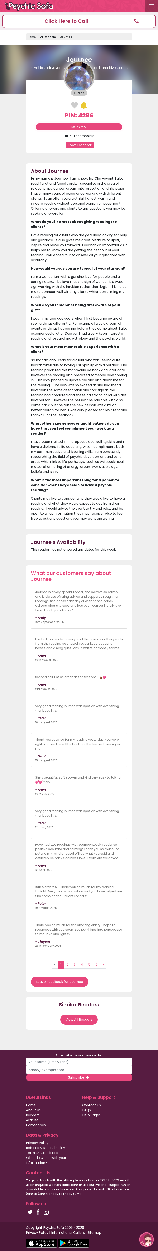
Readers (32, 1115)
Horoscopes (36, 1125)
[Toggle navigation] (151, 6)
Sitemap (94, 1232)
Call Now (79, 127)
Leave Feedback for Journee (59, 981)
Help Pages (91, 1115)
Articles (32, 1120)
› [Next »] (103, 964)
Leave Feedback (80, 145)
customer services (68, 1189)
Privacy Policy (37, 1142)
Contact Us (91, 1105)
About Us (33, 1110)
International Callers (68, 1232)
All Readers (48, 37)
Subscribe (79, 1077)
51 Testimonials (79, 136)
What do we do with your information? (46, 1160)
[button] (79, 21)
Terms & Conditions (42, 1152)
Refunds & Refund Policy (45, 1147)
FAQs (86, 1110)
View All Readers (79, 1019)
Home (32, 37)
